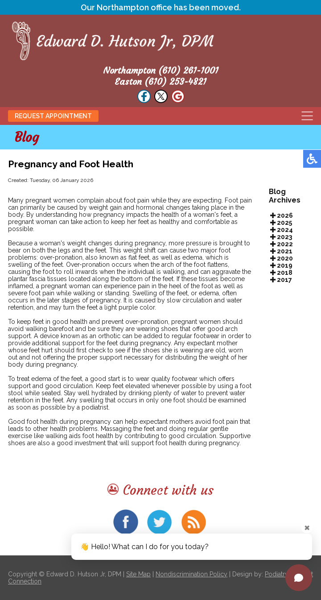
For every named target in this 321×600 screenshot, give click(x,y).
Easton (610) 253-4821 (160, 81)
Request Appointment (53, 116)
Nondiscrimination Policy (191, 574)
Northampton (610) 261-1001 (160, 70)
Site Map (138, 574)
